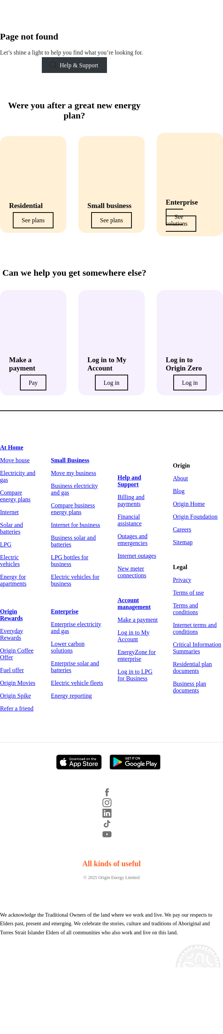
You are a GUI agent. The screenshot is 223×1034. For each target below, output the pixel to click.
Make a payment (138, 619)
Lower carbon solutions (67, 647)
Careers (182, 529)
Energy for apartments (13, 580)
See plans (33, 220)
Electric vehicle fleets (77, 683)
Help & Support (79, 65)
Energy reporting (71, 695)
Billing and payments (131, 500)
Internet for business (75, 525)
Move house (15, 460)
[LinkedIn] (111, 815)
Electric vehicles (10, 560)
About (180, 478)
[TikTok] (111, 826)
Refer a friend (17, 708)
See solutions (177, 220)
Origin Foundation (195, 516)
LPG (5, 544)
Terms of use (188, 592)
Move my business (73, 473)
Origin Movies (17, 683)
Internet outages (137, 556)
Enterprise (64, 611)
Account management (134, 603)
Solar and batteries (11, 528)
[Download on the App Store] (82, 763)
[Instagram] (111, 805)
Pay (33, 383)
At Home (11, 447)
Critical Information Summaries (197, 647)
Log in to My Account (134, 635)
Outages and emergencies (133, 539)
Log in (111, 383)
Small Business (70, 460)
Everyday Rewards (11, 634)
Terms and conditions (185, 608)
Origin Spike (15, 695)
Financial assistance (130, 520)
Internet (9, 512)
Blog (179, 491)
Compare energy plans (15, 496)
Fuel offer (12, 670)
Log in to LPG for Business (135, 675)
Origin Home (189, 504)
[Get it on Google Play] (138, 763)
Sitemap (182, 542)
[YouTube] (111, 837)
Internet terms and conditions (195, 628)
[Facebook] (111, 794)
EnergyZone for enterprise (137, 655)
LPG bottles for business (70, 560)
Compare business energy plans (73, 508)
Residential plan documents (192, 667)
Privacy (182, 580)
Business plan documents (189, 687)
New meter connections (132, 571)
